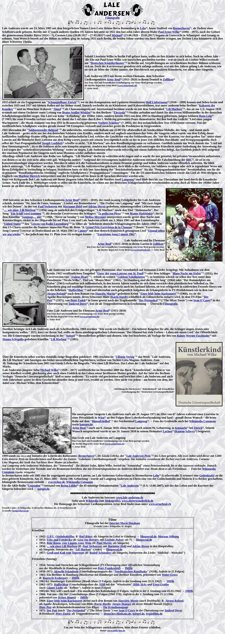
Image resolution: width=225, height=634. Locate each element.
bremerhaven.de (20, 510)
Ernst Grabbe (161, 584)
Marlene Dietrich (29, 176)
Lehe (143, 28)
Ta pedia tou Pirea (109, 213)
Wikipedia (92, 500)
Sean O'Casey (202, 300)
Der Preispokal (148, 300)
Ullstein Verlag (125, 356)
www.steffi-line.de (116, 630)
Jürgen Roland (56, 293)
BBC (189, 159)
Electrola (119, 112)
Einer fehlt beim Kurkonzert (158, 293)
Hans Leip (205, 115)
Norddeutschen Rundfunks (131, 571)
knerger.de (86, 424)
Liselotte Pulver (114, 539)
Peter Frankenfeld (109, 568)
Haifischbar (75, 290)
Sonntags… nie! (32, 216)
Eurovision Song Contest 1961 (116, 234)
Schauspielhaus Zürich (62, 102)
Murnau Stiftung (168, 536)
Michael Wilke (49, 369)
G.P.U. (51, 536)
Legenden (34, 485)
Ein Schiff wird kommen (26, 213)
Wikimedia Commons (202, 421)
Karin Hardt (119, 296)
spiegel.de (43, 488)
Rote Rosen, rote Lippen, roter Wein (69, 543)
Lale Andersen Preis (138, 455)
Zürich (198, 427)
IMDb (128, 568)
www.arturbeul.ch (127, 85)
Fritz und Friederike (59, 539)
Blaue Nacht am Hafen (187, 273)
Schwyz (190, 431)
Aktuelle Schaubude (66, 571)
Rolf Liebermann (156, 102)
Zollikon (168, 79)
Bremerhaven (181, 28)
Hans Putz (45, 607)
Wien (101, 417)
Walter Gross (169, 574)
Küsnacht (181, 427)
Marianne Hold (72, 206)
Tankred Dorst (77, 303)
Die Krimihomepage (115, 607)
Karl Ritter (85, 536)
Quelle (8, 510)
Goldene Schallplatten (131, 276)
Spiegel (70, 335)
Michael (117, 35)
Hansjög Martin (105, 293)
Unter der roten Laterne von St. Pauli (120, 273)
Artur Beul (113, 79)
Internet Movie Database (124, 523)
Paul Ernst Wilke (169, 31)
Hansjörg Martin (128, 600)
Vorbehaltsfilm (65, 536)
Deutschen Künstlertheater (107, 63)
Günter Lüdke (55, 587)
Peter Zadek (78, 300)
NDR (102, 584)
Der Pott (52, 610)
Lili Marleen (174, 109)
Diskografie (112, 500)
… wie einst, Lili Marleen (19, 210)
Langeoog (128, 179)
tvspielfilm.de (154, 613)
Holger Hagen (66, 597)
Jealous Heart (79, 276)
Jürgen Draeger (121, 603)
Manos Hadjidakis (141, 213)
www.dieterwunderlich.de (137, 500)
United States (12, 223)
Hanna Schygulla (13, 339)
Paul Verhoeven (47, 206)
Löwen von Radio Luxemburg (49, 223)
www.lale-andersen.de (129, 497)
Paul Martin (104, 543)
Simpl (57, 109)
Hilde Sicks (140, 584)
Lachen (167, 431)
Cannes (82, 230)
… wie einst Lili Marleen (62, 546)
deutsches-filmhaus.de (117, 613)
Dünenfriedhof (101, 421)
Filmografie (112, 17)
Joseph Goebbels (52, 143)
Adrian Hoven (97, 206)
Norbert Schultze (108, 122)
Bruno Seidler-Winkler (76, 112)
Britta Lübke (69, 485)
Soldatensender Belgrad (43, 130)
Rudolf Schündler (100, 552)
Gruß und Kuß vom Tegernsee (65, 552)
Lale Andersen (130, 485)
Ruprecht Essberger (55, 578)
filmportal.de (148, 536)
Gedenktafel (207, 475)
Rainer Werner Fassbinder (193, 335)
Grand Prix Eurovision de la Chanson (108, 227)
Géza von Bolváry (87, 539)
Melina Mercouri (95, 216)
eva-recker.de (56, 482)
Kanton (180, 431)
